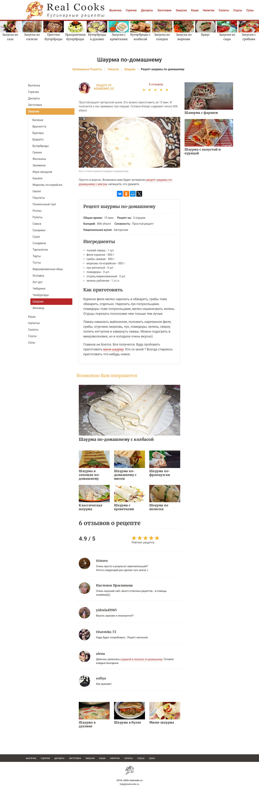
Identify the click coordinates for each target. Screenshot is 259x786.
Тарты (37, 256)
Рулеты (37, 217)
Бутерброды (41, 146)
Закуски (181, 10)
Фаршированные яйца (48, 269)
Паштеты (39, 198)
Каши (194, 10)
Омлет (37, 191)
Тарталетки (40, 249)
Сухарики (39, 230)
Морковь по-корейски (47, 185)
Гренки (37, 152)
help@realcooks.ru (129, 784)
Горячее (131, 10)
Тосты (37, 262)
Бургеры (38, 133)
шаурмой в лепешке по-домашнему (141, 659)
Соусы (237, 10)
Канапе (37, 178)
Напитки (208, 10)
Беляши (38, 120)
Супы (250, 10)
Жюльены (39, 159)
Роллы (37, 210)
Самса (37, 223)
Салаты (224, 10)
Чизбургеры (41, 295)
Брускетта (39, 126)
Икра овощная (42, 172)
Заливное (39, 165)
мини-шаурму (113, 349)
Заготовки (164, 10)
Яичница (38, 308)
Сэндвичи (39, 243)
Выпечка (115, 10)
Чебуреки (39, 288)
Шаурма (38, 301)
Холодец (38, 275)
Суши (36, 236)
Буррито (38, 139)
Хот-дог (38, 282)
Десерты (147, 10)
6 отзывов (156, 84)
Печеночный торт (44, 204)
